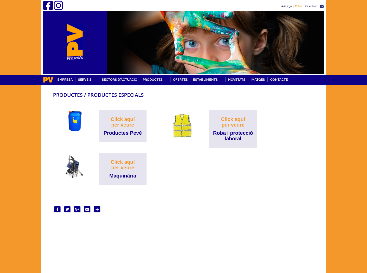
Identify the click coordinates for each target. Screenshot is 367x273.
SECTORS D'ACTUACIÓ (119, 79)
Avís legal (286, 6)
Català (299, 6)
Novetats (236, 79)
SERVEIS (84, 79)
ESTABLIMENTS (205, 79)
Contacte (279, 79)
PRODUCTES (153, 79)
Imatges (258, 79)
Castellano (311, 6)
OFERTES (180, 79)
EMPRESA (65, 79)
